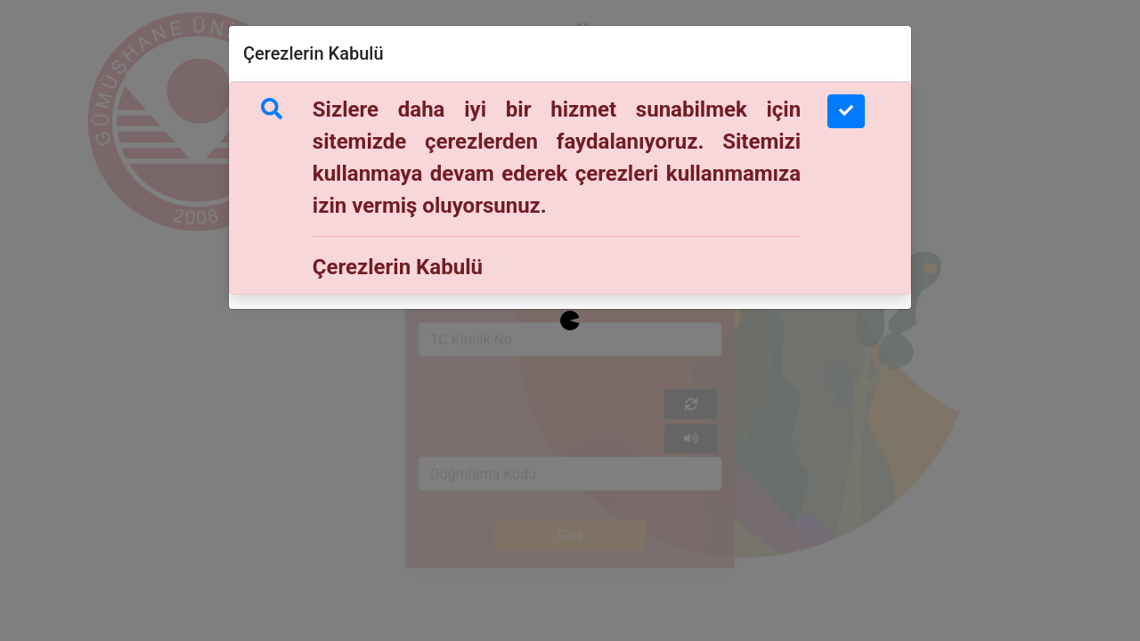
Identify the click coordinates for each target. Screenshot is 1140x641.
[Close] (846, 111)
